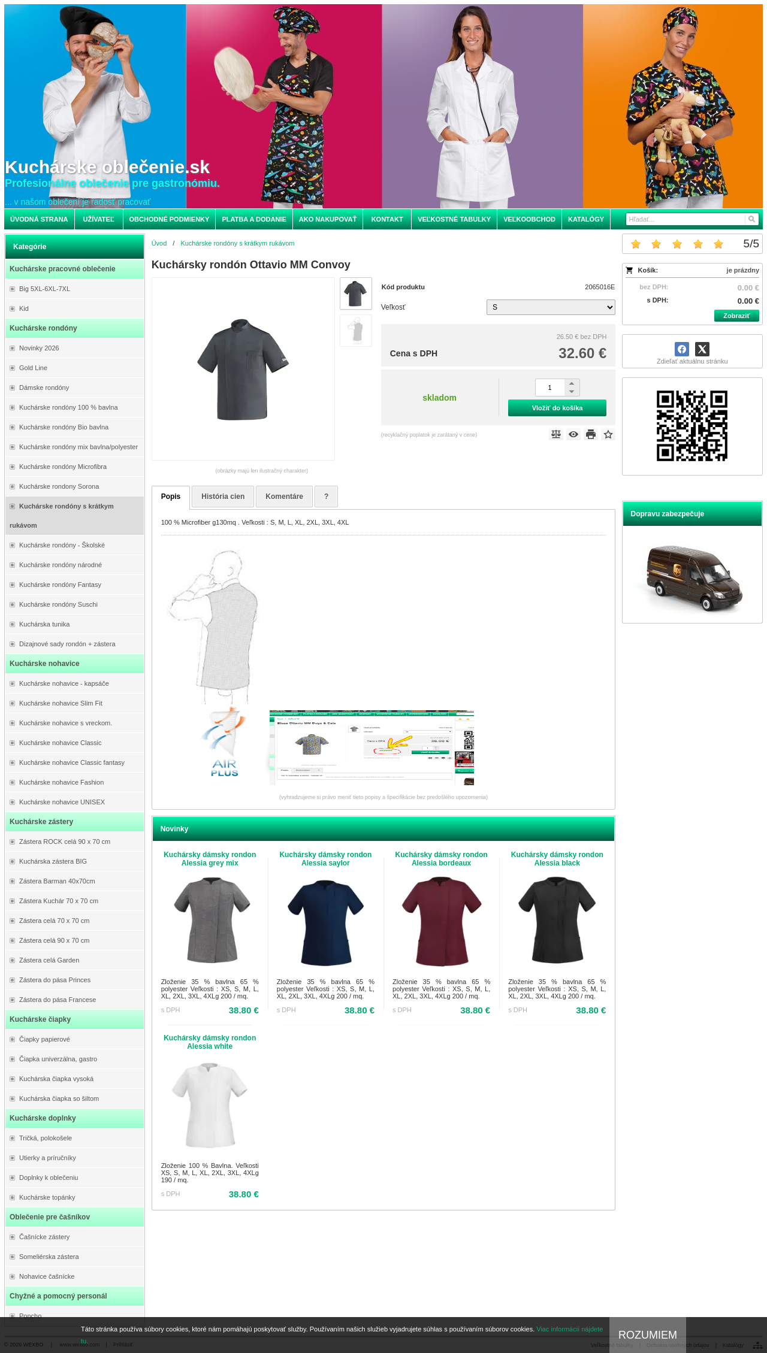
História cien (222, 496)
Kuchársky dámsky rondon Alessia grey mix (210, 858)
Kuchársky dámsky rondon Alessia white (210, 1042)
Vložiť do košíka (557, 407)
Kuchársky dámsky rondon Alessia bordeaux (441, 858)
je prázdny (743, 270)
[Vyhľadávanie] (692, 219)
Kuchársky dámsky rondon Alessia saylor (325, 858)
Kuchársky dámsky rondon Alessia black (557, 858)
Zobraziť (736, 315)
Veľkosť (393, 307)
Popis (171, 496)
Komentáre (284, 496)
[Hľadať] (751, 219)
